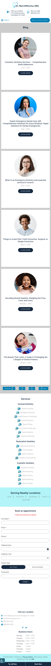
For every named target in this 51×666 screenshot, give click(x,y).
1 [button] (13, 388)
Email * (3, 528)
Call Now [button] (13, 664)
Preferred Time (6, 554)
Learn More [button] (26, 73)
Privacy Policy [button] (28, 657)
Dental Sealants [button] (25, 432)
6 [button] (30, 388)
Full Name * (5, 519)
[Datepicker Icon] (48, 549)
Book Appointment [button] (40, 20)
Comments (5, 572)
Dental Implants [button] (25, 454)
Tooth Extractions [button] (25, 420)
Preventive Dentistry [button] (25, 436)
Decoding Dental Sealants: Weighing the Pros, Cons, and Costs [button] (25, 299)
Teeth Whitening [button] (25, 479)
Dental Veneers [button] (25, 483)
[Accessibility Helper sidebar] (2, 660)
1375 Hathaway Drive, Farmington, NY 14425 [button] (17, 616)
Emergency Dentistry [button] (25, 412)
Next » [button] (45, 388)
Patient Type (5, 563)
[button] (25, 5)
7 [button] (33, 388)
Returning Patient (37, 567)
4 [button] (23, 388)
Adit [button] (32, 659)
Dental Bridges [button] (25, 450)
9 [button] (40, 388)
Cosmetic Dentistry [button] (25, 467)
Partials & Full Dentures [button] (25, 458)
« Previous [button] (7, 388)
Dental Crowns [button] (25, 475)
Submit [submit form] (25, 582)
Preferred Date (6, 545)
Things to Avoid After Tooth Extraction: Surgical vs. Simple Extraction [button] (25, 240)
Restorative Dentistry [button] (25, 446)
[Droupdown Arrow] (48, 558)
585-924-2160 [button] (35, 13)
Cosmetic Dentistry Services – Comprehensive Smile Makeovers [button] (25, 63)
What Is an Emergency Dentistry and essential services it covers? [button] (25, 181)
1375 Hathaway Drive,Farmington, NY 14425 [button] (18, 14)
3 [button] (20, 388)
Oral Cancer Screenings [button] (25, 428)
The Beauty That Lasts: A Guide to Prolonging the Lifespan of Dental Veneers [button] (25, 358)
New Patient (13, 567)
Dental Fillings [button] (25, 424)
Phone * (4, 536)
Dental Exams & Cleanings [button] (25, 416)
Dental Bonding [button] (25, 471)
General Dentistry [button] (25, 408)
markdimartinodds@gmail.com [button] (11, 618)
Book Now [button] (38, 664)
